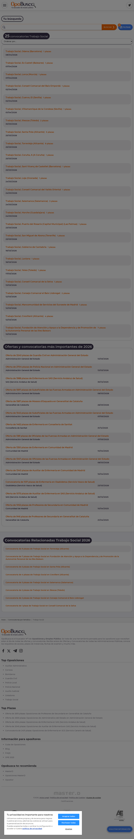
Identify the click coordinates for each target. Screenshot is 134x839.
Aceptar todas (68, 816)
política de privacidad (32, 829)
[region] (43, 823)
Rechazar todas (69, 823)
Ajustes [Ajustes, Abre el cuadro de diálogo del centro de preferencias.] (68, 829)
